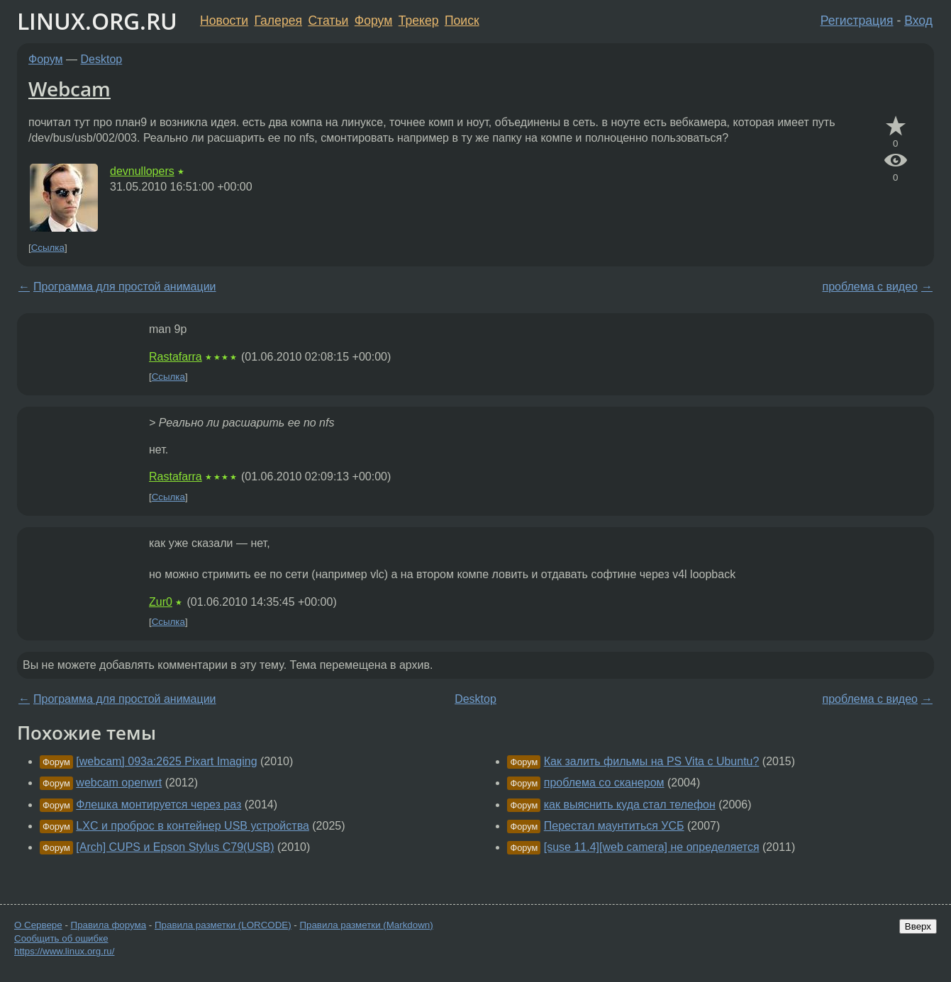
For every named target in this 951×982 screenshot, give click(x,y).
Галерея (278, 20)
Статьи (328, 20)
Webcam (69, 88)
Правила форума (109, 925)
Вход (918, 20)
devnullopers (142, 171)
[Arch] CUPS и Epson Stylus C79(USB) (175, 847)
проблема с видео (870, 287)
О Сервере (38, 925)
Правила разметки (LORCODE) (223, 925)
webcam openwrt (119, 783)
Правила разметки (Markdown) (366, 925)
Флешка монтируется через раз (158, 804)
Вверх (918, 926)
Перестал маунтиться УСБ (614, 826)
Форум (373, 20)
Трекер (419, 20)
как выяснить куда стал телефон (630, 804)
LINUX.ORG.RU (97, 21)
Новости (224, 20)
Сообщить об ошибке (61, 938)
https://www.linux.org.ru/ (64, 951)
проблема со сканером (604, 783)
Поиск (462, 20)
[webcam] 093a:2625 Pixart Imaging (166, 761)
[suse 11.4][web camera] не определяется (652, 847)
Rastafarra (175, 357)
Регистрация (857, 20)
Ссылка (48, 247)
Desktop (102, 59)
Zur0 (160, 602)
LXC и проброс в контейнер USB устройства (192, 826)
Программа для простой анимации (124, 287)
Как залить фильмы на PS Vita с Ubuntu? (652, 761)
